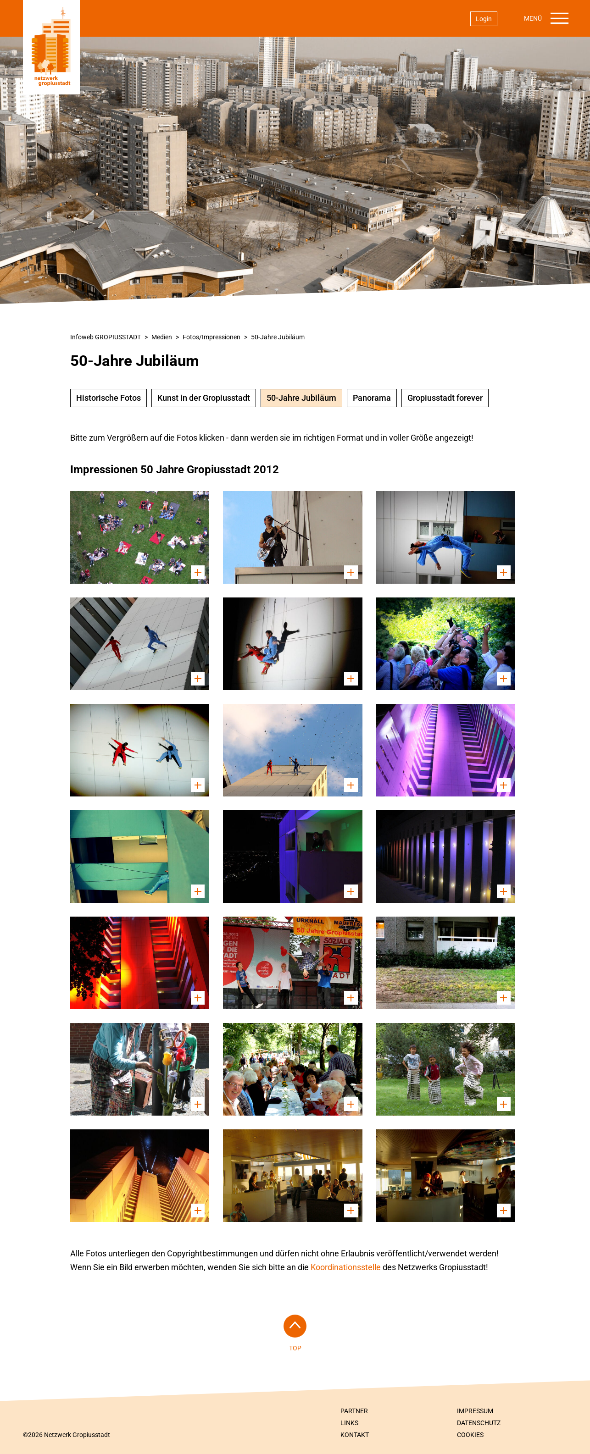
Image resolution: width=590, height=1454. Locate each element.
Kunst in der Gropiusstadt (203, 398)
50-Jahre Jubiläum (278, 337)
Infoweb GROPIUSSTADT (105, 337)
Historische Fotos (108, 398)
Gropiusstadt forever (445, 398)
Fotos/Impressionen (211, 337)
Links (349, 1422)
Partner (354, 1411)
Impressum (475, 1411)
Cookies (470, 1434)
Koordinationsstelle (347, 1267)
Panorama (372, 398)
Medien (161, 337)
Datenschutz (479, 1422)
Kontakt (354, 1434)
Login (484, 18)
